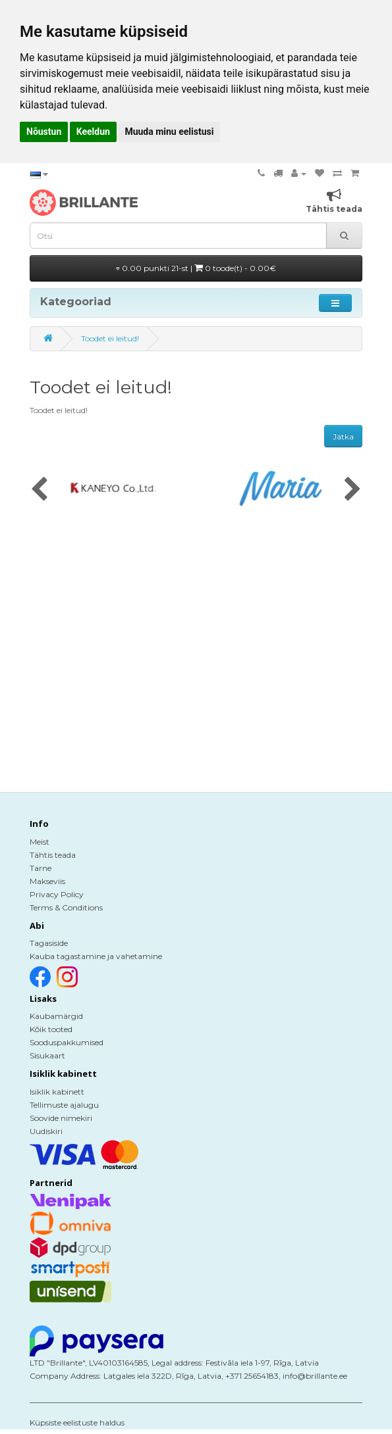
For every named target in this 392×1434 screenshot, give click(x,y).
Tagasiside (49, 943)
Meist (39, 842)
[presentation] (39, 490)
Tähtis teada (53, 855)
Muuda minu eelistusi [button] (169, 131)
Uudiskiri (46, 1131)
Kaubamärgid (56, 1016)
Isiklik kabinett (57, 1092)
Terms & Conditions (66, 907)
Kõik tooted (51, 1029)
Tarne (40, 868)
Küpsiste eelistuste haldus (77, 1422)
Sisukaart (47, 1055)
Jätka (343, 436)
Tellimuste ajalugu (64, 1105)
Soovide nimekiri (61, 1118)
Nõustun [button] (43, 131)
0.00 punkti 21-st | (196, 268)
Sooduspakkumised (66, 1042)
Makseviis (47, 881)
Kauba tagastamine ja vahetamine (96, 956)
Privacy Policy (57, 894)
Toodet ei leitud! (110, 338)
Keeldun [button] (93, 131)
